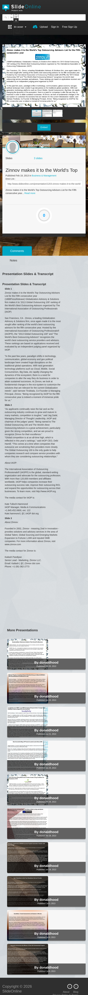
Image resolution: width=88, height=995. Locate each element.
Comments (17, 251)
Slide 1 (8, 289)
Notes (13, 260)
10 (16, 27)
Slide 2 (8, 405)
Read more (29, 193)
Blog (75, 992)
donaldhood (39, 145)
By (37, 662)
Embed (44, 127)
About (66, 992)
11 (16, 30)
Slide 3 (8, 518)
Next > (18, 33)
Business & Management (44, 175)
